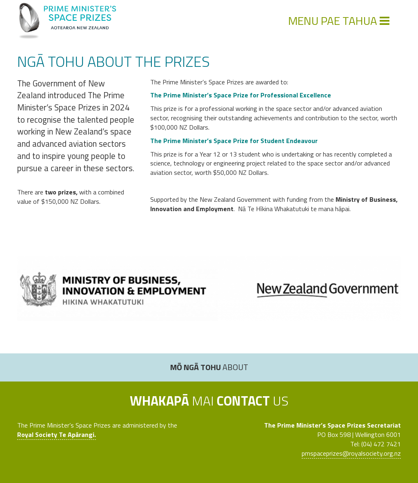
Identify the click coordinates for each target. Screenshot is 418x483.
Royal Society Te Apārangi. (56, 434)
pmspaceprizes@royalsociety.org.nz (351, 453)
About (209, 367)
